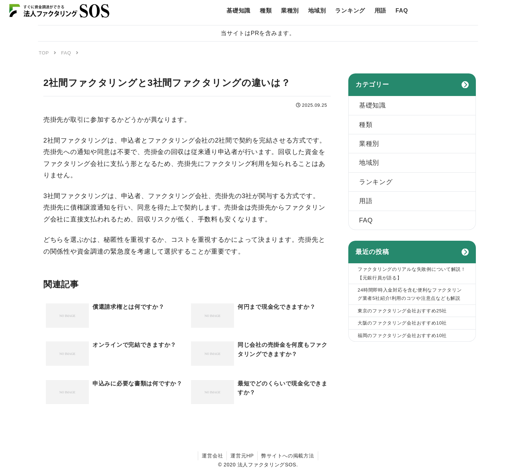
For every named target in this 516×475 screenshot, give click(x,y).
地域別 (369, 162)
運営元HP (242, 456)
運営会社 (212, 456)
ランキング (376, 182)
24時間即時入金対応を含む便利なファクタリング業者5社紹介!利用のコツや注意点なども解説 (410, 294)
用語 (365, 201)
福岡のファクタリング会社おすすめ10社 (402, 335)
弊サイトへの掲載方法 (287, 456)
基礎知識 (372, 105)
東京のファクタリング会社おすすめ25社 (402, 310)
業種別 (369, 143)
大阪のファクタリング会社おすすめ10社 (402, 323)
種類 (365, 124)
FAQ (366, 220)
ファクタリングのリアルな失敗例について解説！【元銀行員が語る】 (412, 273)
